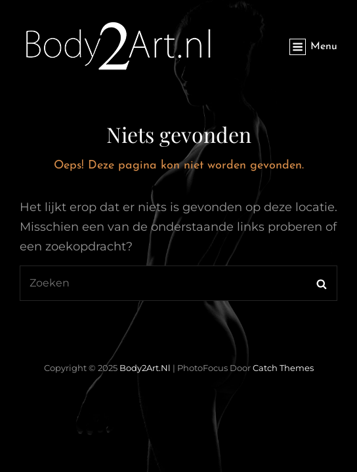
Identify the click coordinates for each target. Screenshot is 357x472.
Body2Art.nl (145, 368)
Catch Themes (283, 368)
